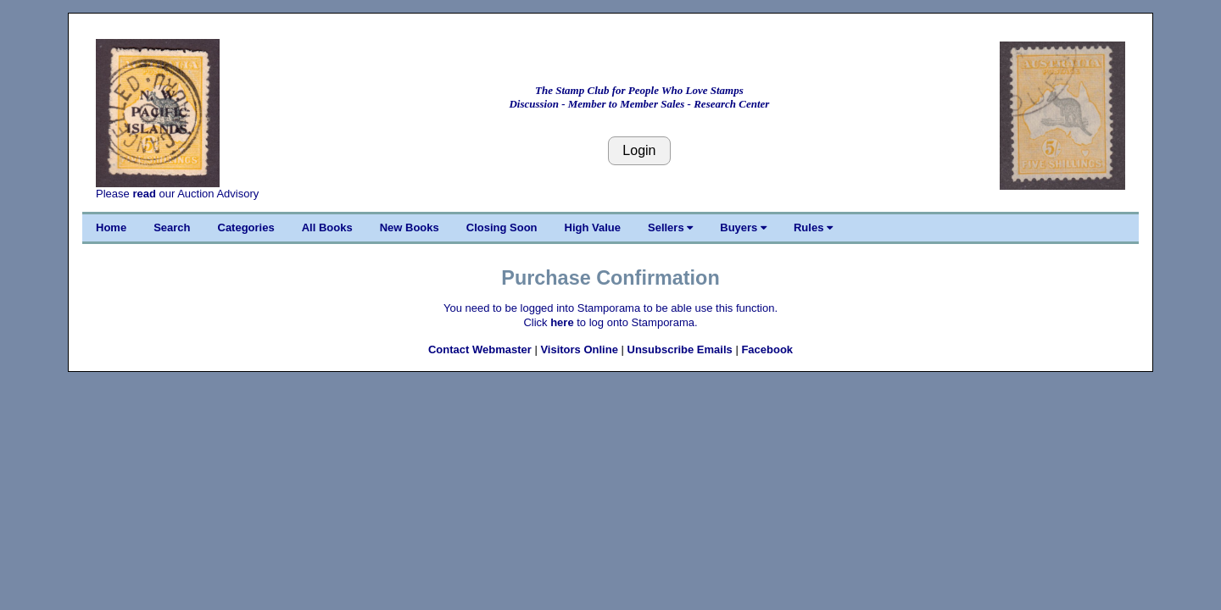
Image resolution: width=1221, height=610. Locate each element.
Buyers (743, 227)
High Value (593, 227)
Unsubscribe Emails (680, 349)
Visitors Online (579, 349)
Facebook (767, 349)
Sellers (670, 227)
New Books (409, 227)
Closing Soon (502, 227)
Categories (246, 227)
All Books (327, 227)
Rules (813, 227)
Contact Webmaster (480, 349)
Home (111, 227)
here (561, 322)
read (143, 193)
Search (171, 227)
